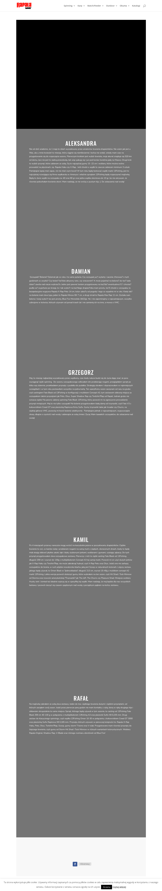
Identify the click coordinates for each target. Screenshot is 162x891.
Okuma (123, 6)
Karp (80, 6)
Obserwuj (85, 864)
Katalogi (136, 6)
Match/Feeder (94, 6)
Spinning (68, 6)
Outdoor (110, 6)
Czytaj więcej (119, 886)
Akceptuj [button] (106, 887)
